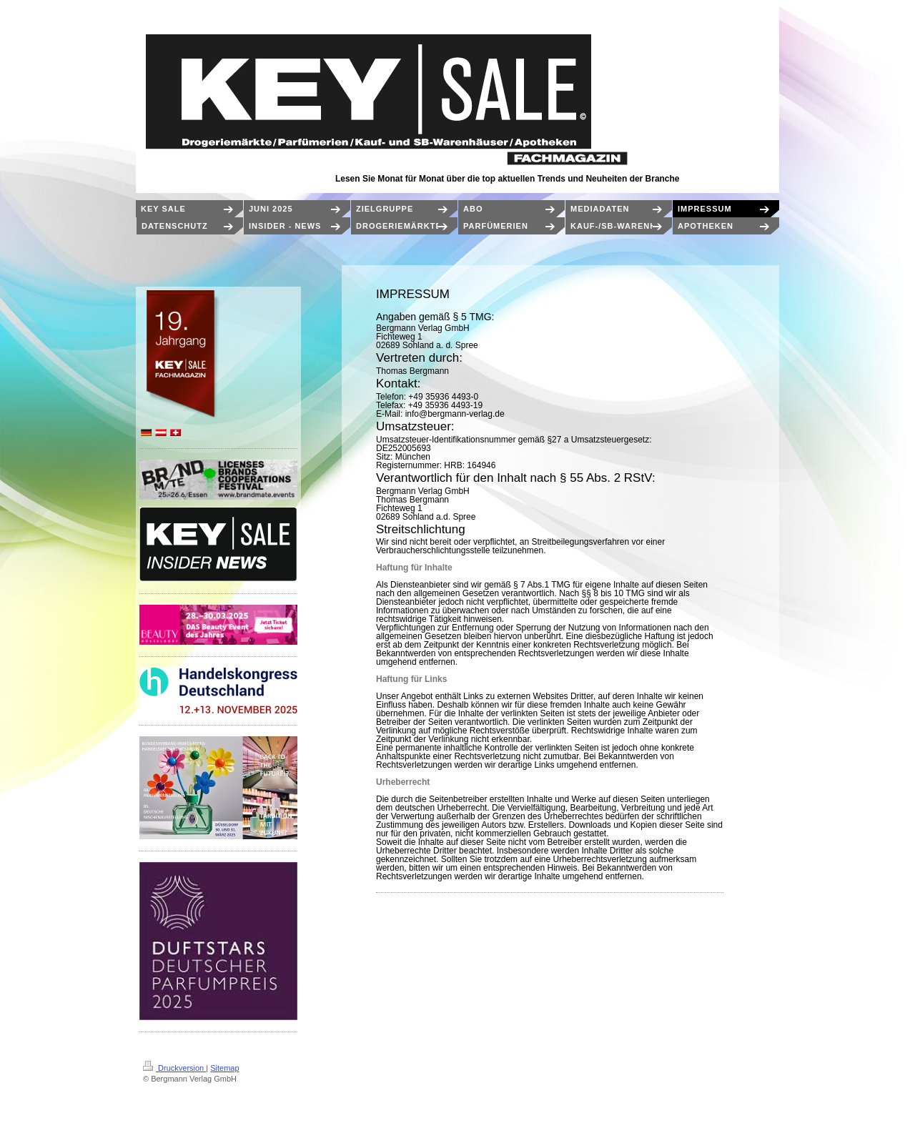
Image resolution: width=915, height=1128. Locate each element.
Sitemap (224, 1068)
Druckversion (174, 1068)
